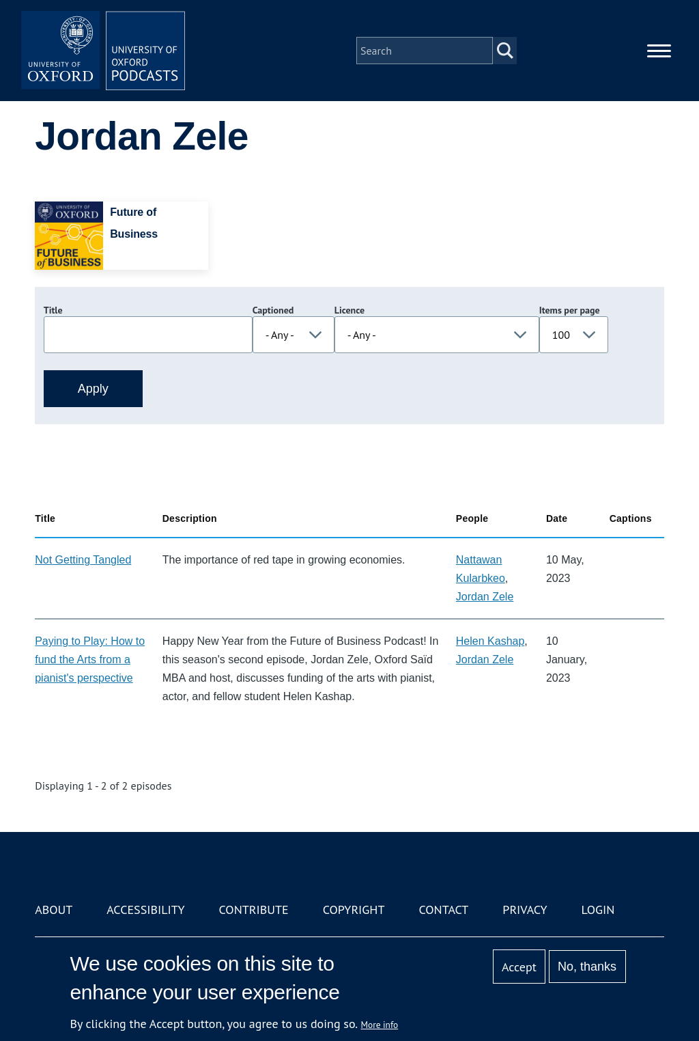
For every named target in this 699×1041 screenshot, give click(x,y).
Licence (349, 310)
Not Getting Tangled (83, 560)
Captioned (273, 310)
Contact (443, 909)
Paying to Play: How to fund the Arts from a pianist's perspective (90, 659)
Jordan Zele (485, 596)
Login (598, 909)
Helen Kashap (490, 641)
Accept (519, 967)
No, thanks (587, 966)
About (53, 909)
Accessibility (145, 909)
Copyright (354, 909)
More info (380, 1024)
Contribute (254, 909)
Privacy (524, 909)
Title (53, 310)
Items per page (569, 310)
